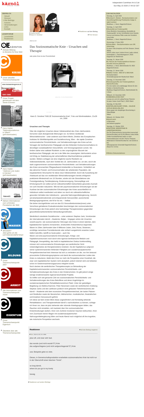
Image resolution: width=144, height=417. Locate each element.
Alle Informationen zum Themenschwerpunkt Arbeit (12, 292)
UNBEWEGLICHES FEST (116, 97)
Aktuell (7, 16)
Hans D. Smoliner (36, 35)
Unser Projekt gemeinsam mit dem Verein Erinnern (11, 100)
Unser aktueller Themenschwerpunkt (11, 79)
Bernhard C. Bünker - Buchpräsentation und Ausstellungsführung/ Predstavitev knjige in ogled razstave (122, 20)
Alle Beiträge (9, 20)
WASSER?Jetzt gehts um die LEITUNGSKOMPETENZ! (13, 233)
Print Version (93, 35)
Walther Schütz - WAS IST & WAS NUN (120, 73)
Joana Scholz (35, 33)
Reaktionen (8, 39)
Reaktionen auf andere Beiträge (39, 382)
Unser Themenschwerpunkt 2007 (11, 262)
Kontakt (7, 29)
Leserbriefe (8, 36)
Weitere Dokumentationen (116, 153)
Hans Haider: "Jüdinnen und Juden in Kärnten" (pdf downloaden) (11, 172)
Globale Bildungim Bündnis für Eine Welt (12, 51)
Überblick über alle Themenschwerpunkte (11, 332)
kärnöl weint (112, 119)
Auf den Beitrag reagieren (88, 330)
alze (32, 334)
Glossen (7, 18)
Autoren (7, 23)
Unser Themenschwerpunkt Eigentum (11, 322)
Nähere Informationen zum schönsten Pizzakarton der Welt (11, 203)
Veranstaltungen (10, 25)
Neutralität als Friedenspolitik (117, 29)
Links (6, 27)
